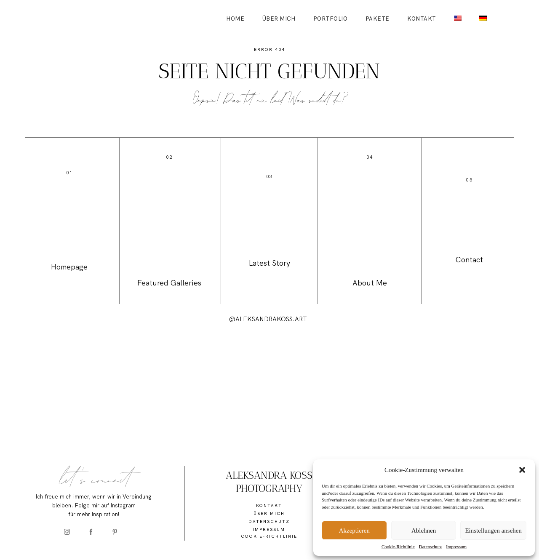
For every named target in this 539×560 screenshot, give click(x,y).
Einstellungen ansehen (493, 530)
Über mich (279, 18)
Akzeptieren (354, 530)
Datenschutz (430, 546)
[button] (522, 470)
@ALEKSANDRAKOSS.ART (268, 319)
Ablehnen (423, 530)
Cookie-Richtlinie (398, 546)
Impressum (456, 546)
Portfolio (330, 18)
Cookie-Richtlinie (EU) (269, 539)
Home (235, 18)
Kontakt (421, 18)
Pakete (378, 18)
